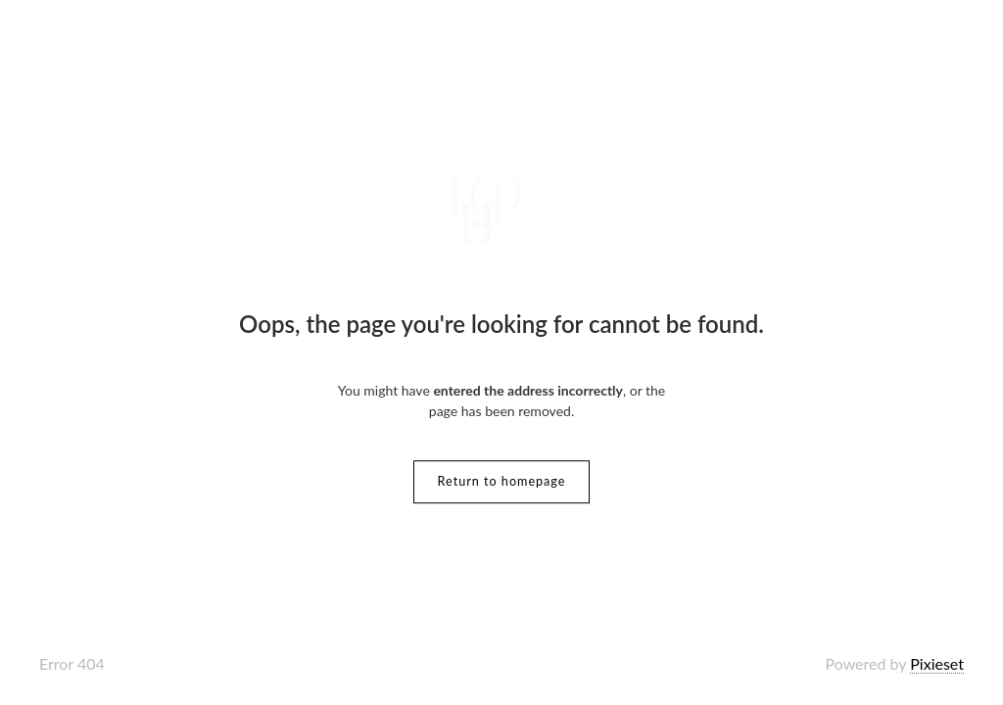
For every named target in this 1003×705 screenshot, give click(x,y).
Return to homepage (502, 481)
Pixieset (937, 663)
